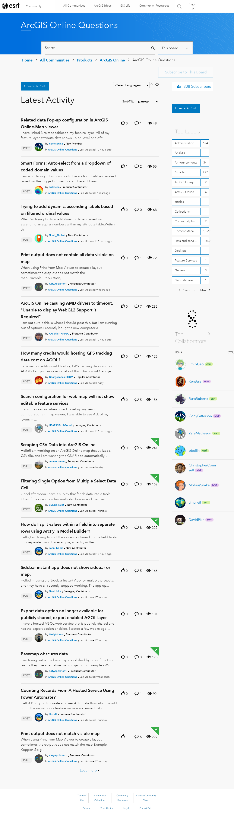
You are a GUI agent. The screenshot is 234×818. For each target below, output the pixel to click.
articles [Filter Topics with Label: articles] (179, 202)
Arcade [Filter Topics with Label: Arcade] (179, 172)
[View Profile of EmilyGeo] (196, 364)
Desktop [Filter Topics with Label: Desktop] (180, 251)
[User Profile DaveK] (39, 716)
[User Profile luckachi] (39, 189)
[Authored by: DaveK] (53, 714)
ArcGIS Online (112, 60)
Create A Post (34, 86)
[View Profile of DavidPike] (196, 520)
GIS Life (125, 5)
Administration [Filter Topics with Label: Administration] (184, 143)
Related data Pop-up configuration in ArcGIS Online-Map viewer (64, 123)
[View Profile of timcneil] (195, 502)
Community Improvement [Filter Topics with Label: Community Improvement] (188, 221)
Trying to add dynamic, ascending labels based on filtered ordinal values (67, 210)
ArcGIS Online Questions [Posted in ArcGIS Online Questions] (62, 149)
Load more (88, 770)
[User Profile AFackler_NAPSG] (39, 336)
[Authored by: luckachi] (54, 186)
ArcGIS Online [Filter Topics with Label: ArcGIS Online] (184, 192)
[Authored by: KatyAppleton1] (58, 283)
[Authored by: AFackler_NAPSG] (59, 333)
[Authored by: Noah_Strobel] (57, 235)
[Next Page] (205, 290)
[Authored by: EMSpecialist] (56, 504)
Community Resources (154, 5)
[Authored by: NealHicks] (55, 591)
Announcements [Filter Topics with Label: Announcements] (186, 162)
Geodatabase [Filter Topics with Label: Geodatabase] (184, 280)
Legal (126, 808)
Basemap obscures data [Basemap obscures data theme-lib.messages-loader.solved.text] (44, 653)
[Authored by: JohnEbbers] (56, 547)
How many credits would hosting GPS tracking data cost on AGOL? (66, 356)
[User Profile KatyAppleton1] (39, 286)
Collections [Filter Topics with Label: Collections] (182, 211)
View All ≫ (193, 333)
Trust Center (107, 808)
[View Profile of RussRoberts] (198, 399)
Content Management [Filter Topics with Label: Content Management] (188, 231)
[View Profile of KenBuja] (195, 381)
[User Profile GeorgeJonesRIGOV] (39, 379)
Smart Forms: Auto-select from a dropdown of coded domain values (66, 166)
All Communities (74, 5)
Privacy (86, 808)
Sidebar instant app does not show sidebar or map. (65, 571)
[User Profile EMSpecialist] (39, 507)
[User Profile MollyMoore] (39, 637)
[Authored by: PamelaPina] (56, 143)
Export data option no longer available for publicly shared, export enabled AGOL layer (64, 614)
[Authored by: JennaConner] (57, 461)
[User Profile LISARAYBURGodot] (39, 427)
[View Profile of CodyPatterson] (200, 416)
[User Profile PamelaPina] (39, 146)
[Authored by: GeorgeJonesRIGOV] (61, 376)
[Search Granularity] (175, 48)
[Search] (100, 48)
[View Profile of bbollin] (194, 450)
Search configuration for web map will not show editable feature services (67, 400)
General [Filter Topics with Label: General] (180, 270)
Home (27, 60)
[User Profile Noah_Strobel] (39, 238)
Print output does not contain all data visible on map (67, 258)
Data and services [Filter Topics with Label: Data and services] (186, 241)
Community (33, 6)
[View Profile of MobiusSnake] (199, 485)
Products (84, 60)
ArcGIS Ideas (102, 5)
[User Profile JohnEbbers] (39, 550)
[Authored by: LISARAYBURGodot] (60, 425)
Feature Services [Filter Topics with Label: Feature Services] (186, 260)
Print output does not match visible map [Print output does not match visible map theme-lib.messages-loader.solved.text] (60, 733)
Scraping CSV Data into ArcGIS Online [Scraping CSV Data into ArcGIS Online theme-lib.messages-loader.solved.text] (58, 444)
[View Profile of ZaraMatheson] (200, 433)
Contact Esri (145, 808)
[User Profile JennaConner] (39, 464)
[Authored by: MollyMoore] (56, 634)
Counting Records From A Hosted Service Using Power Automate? (67, 694)
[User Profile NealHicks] (39, 594)
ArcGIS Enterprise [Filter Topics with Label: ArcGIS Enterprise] (187, 182)
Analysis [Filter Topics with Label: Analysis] (180, 153)
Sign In (192, 6)
